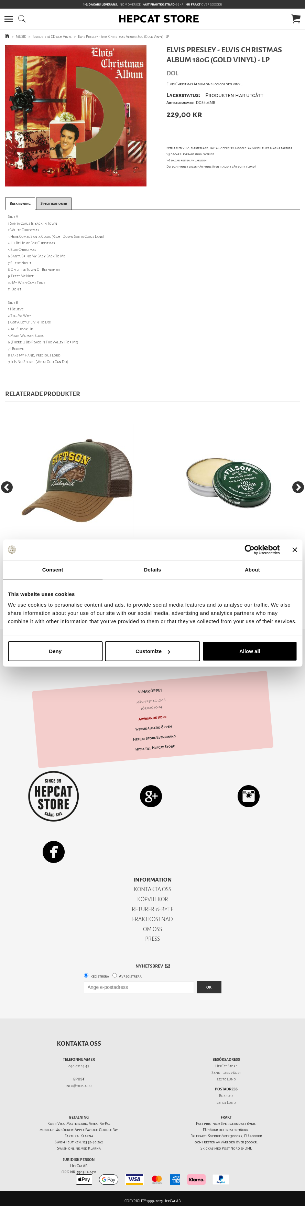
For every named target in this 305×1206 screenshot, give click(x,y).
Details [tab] (152, 569)
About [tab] (252, 569)
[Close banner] (294, 549)
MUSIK (21, 36)
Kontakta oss (79, 1043)
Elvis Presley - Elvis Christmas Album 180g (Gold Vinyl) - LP (123, 36)
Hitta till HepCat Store (155, 748)
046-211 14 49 (78, 1066)
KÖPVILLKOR (152, 899)
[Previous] (7, 487)
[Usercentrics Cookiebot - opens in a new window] (249, 549)
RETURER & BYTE (152, 909)
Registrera (99, 976)
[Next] (298, 487)
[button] (8, 19)
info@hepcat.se (79, 1085)
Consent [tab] (52, 569)
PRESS (152, 938)
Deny (55, 651)
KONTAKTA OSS (152, 889)
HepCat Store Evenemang (154, 738)
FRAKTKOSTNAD (152, 919)
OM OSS (152, 929)
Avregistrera (130, 976)
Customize (152, 651)
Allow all (249, 651)
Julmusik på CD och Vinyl (52, 36)
